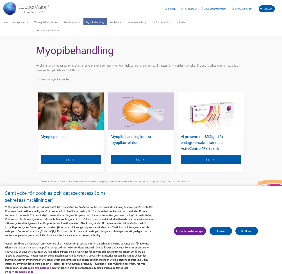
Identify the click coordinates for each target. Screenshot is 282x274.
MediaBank (115, 22)
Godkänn (246, 232)
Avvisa (221, 232)
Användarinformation (215, 9)
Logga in (266, 9)
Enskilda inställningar (190, 232)
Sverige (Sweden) (244, 9)
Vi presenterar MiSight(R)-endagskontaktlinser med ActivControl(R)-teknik (203, 142)
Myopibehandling (95, 22)
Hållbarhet (181, 22)
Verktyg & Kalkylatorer (46, 22)
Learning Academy (136, 22)
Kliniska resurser (72, 22)
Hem (5, 22)
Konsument (191, 9)
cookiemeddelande (39, 269)
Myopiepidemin (54, 136)
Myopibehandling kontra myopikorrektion (131, 139)
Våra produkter (21, 22)
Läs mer (71, 159)
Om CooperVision (161, 22)
